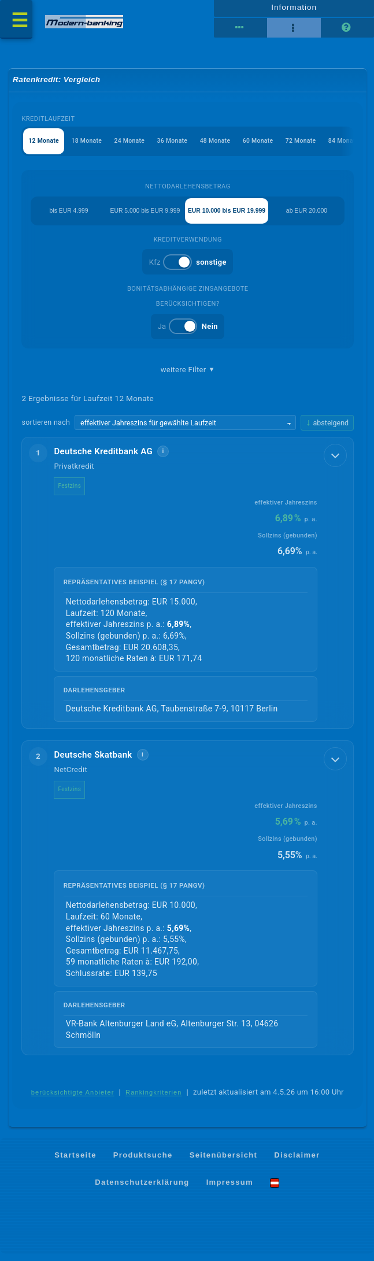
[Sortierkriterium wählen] (185, 429)
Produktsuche (143, 1161)
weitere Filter (188, 375)
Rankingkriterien (153, 1099)
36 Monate (179, 146)
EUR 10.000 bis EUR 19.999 (229, 216)
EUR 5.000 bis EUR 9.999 (142, 216)
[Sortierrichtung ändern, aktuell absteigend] (327, 429)
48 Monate (224, 146)
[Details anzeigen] (334, 463)
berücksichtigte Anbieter (72, 1099)
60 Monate (270, 146)
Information (294, 9)
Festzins (70, 492)
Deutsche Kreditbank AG (103, 458)
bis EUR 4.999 (66, 216)
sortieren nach (46, 429)
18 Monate (90, 146)
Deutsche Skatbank (93, 761)
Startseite (75, 1161)
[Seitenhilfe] (347, 30)
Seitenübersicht (223, 1161)
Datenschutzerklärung (142, 1189)
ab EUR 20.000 (309, 216)
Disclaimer (297, 1161)
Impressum (229, 1189)
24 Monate (135, 146)
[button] (188, 589)
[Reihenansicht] (240, 30)
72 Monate (315, 146)
